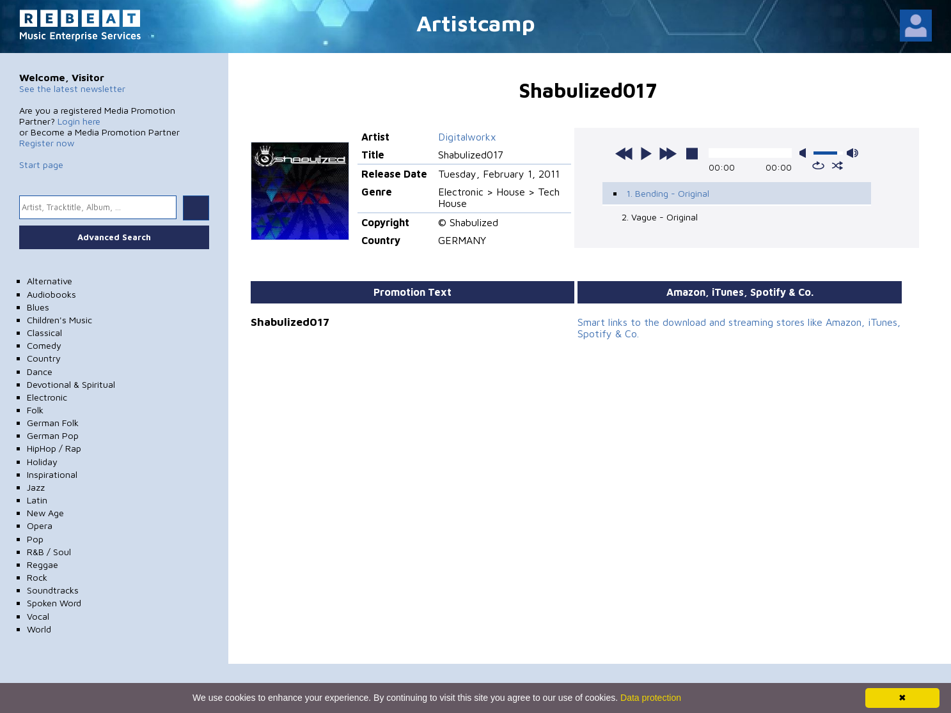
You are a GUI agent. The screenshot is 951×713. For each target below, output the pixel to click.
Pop (35, 538)
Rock (37, 577)
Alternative (49, 280)
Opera (39, 525)
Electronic (47, 397)
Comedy (44, 345)
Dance (39, 371)
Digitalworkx (467, 136)
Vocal (38, 616)
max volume (852, 153)
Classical (44, 332)
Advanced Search (114, 237)
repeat (818, 165)
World (39, 629)
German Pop (53, 435)
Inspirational (52, 474)
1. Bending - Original (667, 193)
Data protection (650, 698)
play (646, 153)
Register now (46, 142)
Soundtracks (53, 590)
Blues (38, 307)
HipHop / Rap (54, 448)
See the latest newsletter (72, 88)
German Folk (53, 422)
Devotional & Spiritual (71, 384)
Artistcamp (475, 23)
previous (624, 153)
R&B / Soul (49, 551)
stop (692, 153)
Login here (79, 121)
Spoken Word (54, 602)
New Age (45, 512)
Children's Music (59, 319)
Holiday (42, 461)
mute (805, 153)
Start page (41, 164)
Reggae (42, 564)
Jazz (36, 487)
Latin (37, 499)
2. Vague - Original (660, 216)
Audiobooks (51, 294)
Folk (35, 409)
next (668, 153)
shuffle (837, 165)
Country (44, 358)
